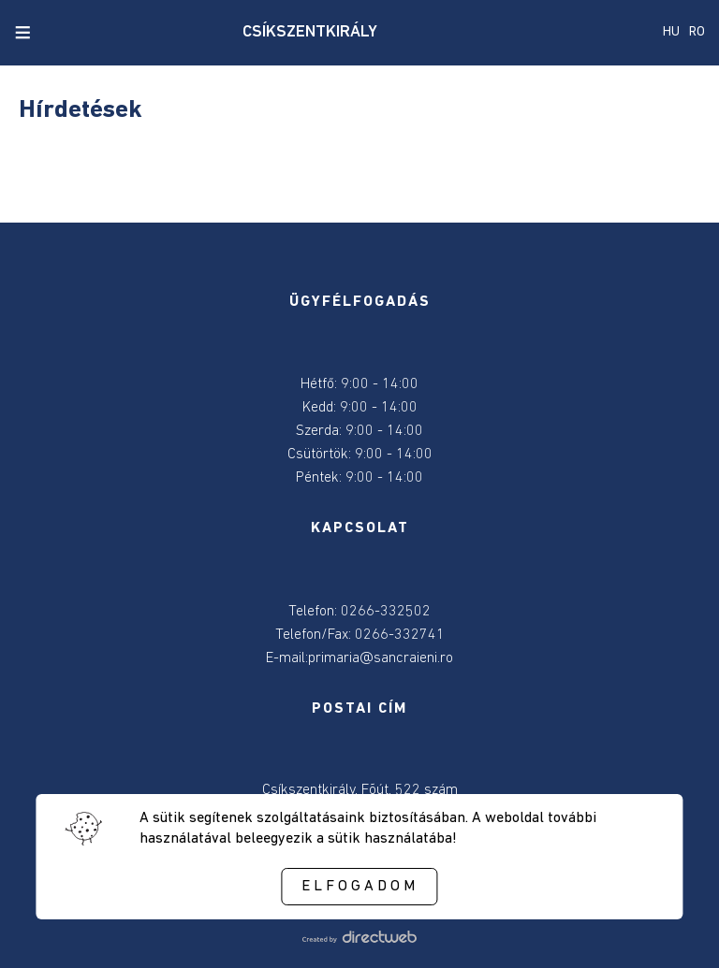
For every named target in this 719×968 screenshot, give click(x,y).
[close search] (54, 32)
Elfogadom (359, 886)
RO (697, 32)
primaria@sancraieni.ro (380, 658)
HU (671, 32)
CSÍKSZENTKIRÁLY (309, 32)
